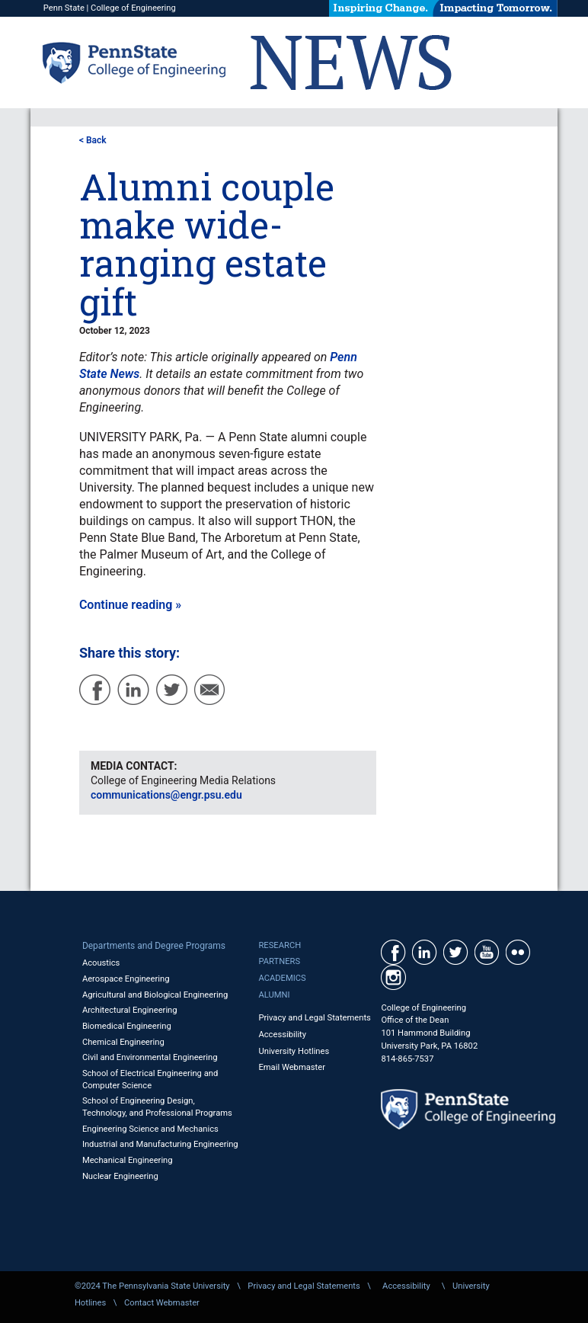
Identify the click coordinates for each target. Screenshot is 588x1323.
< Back (93, 140)
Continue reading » (130, 604)
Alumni (273, 995)
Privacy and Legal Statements (314, 1018)
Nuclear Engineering (120, 1176)
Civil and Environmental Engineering (150, 1057)
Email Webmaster (291, 1067)
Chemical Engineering (123, 1042)
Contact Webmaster (162, 1303)
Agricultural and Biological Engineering (155, 995)
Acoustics (101, 963)
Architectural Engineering (129, 1010)
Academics (281, 978)
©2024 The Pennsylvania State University (152, 1286)
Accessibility (282, 1035)
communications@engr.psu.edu (166, 795)
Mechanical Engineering (127, 1160)
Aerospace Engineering (126, 979)
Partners (279, 961)
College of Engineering (133, 8)
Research (279, 945)
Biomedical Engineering (126, 1026)
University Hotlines (293, 1051)
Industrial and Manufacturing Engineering (160, 1144)
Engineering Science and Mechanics (150, 1129)
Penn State (64, 8)
